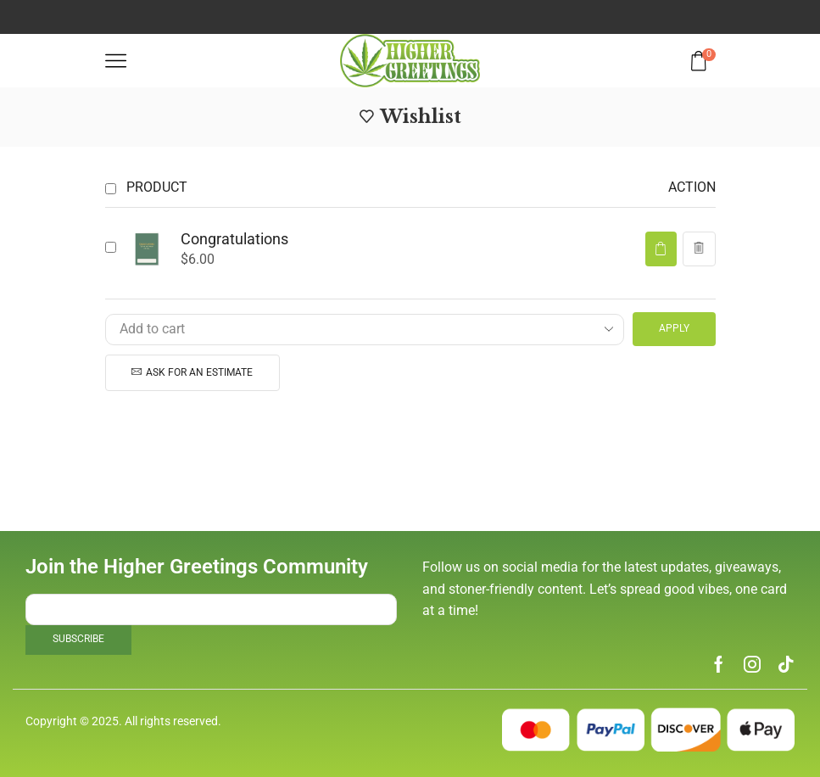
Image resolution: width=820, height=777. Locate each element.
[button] (661, 249)
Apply (674, 328)
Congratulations (234, 239)
